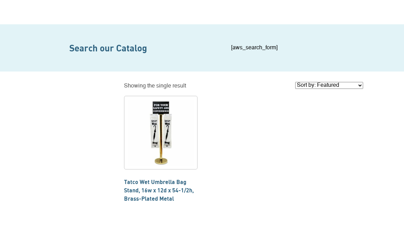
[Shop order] (329, 85)
